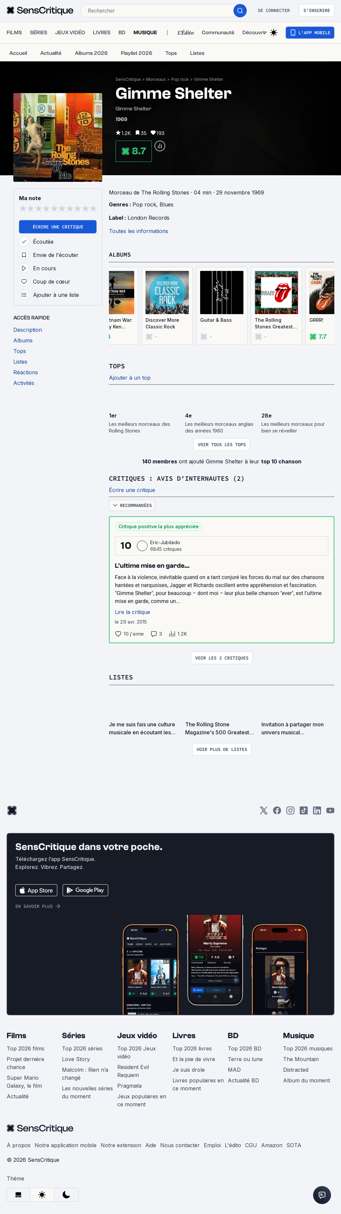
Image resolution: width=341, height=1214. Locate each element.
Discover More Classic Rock (162, 323)
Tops (117, 366)
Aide (150, 1144)
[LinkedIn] (317, 811)
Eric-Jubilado (165, 542)
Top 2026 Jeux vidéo (136, 1051)
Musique (298, 1034)
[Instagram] (290, 811)
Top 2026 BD (244, 1047)
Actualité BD (243, 1079)
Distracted (295, 1068)
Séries (73, 1034)
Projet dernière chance (25, 1062)
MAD (234, 1068)
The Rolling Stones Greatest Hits (274, 323)
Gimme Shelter (208, 79)
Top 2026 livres (192, 1047)
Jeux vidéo (137, 1034)
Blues (166, 204)
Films (16, 1034)
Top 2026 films (25, 1047)
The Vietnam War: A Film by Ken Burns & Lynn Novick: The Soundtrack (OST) (112, 323)
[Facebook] (277, 811)
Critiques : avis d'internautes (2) (177, 478)
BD (233, 1034)
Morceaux (156, 79)
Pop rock (180, 79)
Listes (121, 676)
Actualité (18, 1095)
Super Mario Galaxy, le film (24, 1080)
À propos (19, 1144)
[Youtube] (330, 811)
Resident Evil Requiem (133, 1070)
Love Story (76, 1058)
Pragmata (129, 1084)
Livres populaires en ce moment (198, 1083)
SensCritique (128, 79)
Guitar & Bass (216, 320)
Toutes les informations (138, 231)
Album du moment (306, 1079)
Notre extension (121, 1144)
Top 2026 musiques (308, 1047)
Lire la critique (132, 611)
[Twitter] (264, 811)
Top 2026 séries (82, 1047)
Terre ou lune (245, 1058)
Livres (183, 1034)
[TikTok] (304, 811)
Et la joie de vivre (193, 1058)
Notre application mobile (66, 1144)
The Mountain (301, 1058)
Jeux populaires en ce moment (141, 1099)
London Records (149, 217)
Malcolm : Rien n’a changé (85, 1072)
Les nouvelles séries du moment (87, 1091)
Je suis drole (188, 1068)
